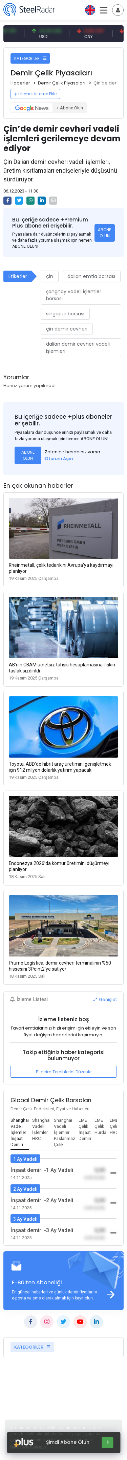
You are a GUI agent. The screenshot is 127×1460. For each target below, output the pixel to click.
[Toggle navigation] (118, 10)
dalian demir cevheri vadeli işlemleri (78, 347)
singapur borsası (65, 313)
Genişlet (105, 999)
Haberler (20, 83)
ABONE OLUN (104, 233)
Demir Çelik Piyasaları (61, 83)
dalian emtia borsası (91, 276)
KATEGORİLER (30, 58)
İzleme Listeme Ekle (35, 94)
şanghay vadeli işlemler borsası (73, 295)
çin (49, 276)
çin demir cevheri (66, 328)
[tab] (19, 1133)
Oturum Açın (59, 458)
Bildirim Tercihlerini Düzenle (63, 1072)
